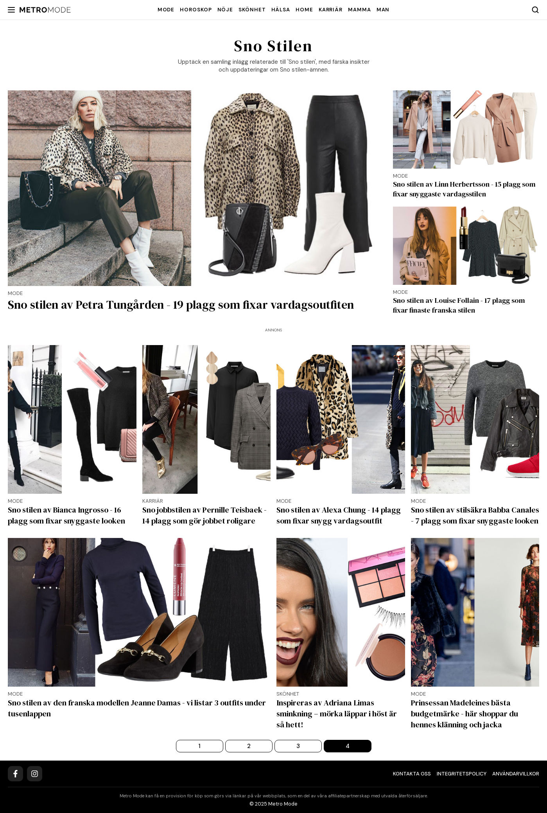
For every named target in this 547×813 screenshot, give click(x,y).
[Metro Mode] (45, 10)
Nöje (225, 9)
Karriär (331, 9)
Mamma (359, 9)
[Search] (535, 10)
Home (304, 9)
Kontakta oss (412, 773)
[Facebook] (15, 773)
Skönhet (252, 9)
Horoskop (196, 9)
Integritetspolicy (461, 773)
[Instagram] (34, 773)
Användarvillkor (515, 773)
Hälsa (281, 9)
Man (383, 9)
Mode (166, 9)
